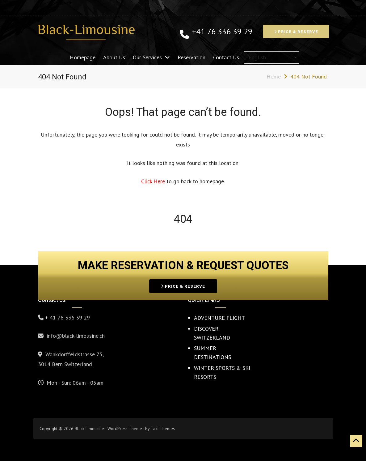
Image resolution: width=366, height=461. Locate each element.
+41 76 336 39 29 (222, 31)
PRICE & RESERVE (296, 32)
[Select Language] (271, 57)
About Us (114, 57)
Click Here (153, 181)
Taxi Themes (163, 428)
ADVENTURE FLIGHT (219, 317)
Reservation (191, 57)
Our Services (147, 57)
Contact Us (226, 57)
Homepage (82, 57)
